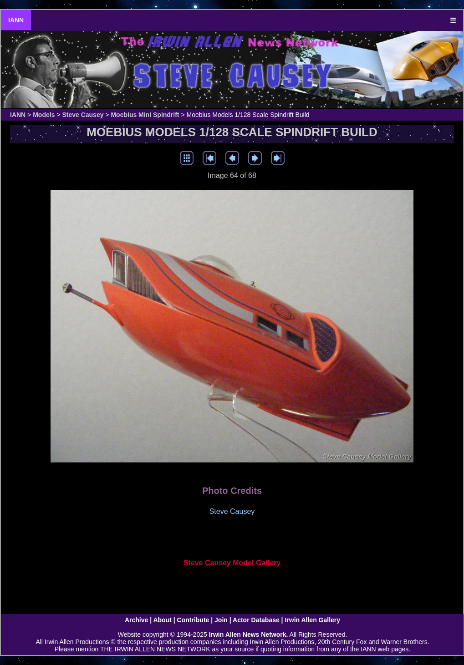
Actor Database (256, 620)
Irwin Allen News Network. (248, 634)
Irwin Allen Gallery (312, 620)
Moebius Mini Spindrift (145, 114)
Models (44, 114)
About (162, 620)
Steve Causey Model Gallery (232, 563)
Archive (136, 620)
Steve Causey (82, 114)
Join (221, 620)
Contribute (193, 620)
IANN (16, 20)
